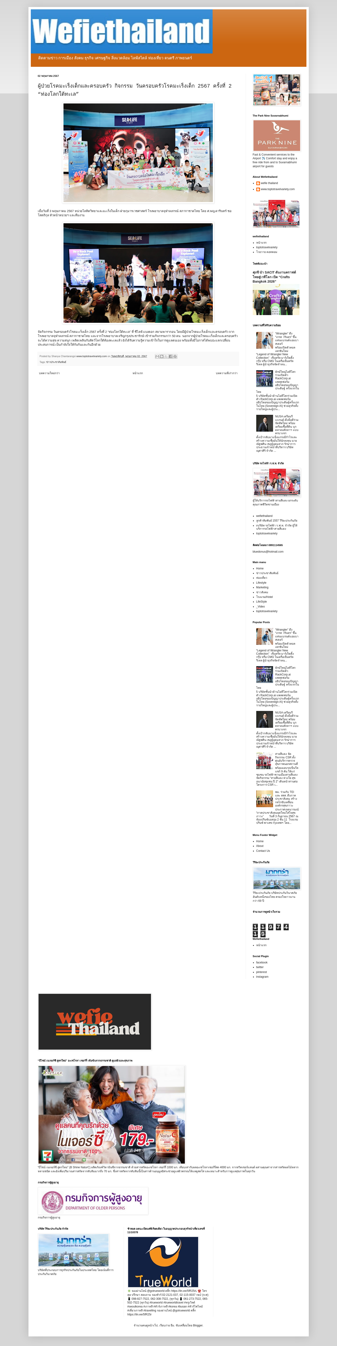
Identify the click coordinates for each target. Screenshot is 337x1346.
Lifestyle (261, 582)
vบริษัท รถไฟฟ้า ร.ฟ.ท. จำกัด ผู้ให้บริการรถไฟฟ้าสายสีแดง (276, 527)
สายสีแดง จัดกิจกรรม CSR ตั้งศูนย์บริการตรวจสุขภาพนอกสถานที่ (286, 759)
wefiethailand (264, 516)
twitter (260, 967)
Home (260, 568)
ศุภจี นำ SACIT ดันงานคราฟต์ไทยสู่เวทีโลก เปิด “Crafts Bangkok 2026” (274, 276)
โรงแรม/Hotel (264, 597)
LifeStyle (261, 601)
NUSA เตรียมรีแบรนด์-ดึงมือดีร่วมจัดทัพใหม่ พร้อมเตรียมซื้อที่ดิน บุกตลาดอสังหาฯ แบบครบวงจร (286, 425)
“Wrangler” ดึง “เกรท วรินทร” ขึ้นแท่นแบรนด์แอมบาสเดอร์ (286, 338)
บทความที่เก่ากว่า (227, 373)
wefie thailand (269, 183)
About (259, 846)
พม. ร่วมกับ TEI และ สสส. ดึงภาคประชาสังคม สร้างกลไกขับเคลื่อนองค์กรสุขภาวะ (286, 798)
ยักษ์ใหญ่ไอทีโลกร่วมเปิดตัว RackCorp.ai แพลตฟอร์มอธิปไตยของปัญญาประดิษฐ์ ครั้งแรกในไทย (277, 382)
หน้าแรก (138, 373)
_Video (260, 606)
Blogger (198, 1325)
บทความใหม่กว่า (49, 373)
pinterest (261, 972)
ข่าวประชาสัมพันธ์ (56, 362)
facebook (262, 962)
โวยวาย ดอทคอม (266, 252)
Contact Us (263, 850)
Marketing (262, 587)
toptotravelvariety (266, 247)
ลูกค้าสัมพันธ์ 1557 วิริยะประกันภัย (276, 520)
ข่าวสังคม (262, 592)
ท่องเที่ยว (261, 577)
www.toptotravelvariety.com (278, 189)
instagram (262, 976)
